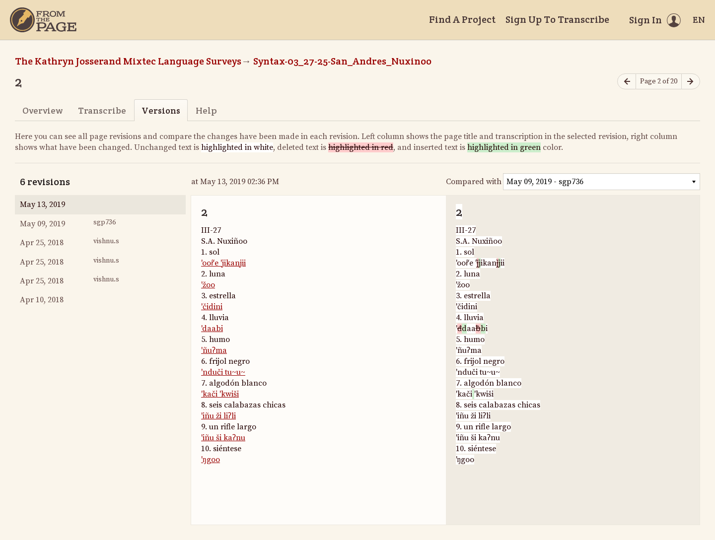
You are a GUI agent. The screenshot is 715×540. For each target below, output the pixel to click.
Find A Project (462, 19)
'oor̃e (210, 263)
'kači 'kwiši (220, 394)
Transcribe (102, 110)
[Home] (43, 19)
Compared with (473, 182)
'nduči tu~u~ (223, 372)
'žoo (208, 285)
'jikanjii (233, 263)
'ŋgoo (210, 460)
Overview (42, 110)
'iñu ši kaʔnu (223, 438)
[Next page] (690, 81)
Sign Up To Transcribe (557, 19)
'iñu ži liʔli (218, 416)
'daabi (212, 329)
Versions (161, 110)
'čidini (211, 307)
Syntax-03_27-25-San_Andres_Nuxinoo (342, 61)
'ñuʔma (214, 350)
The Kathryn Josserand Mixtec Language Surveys (128, 61)
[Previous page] (626, 81)
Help (206, 110)
